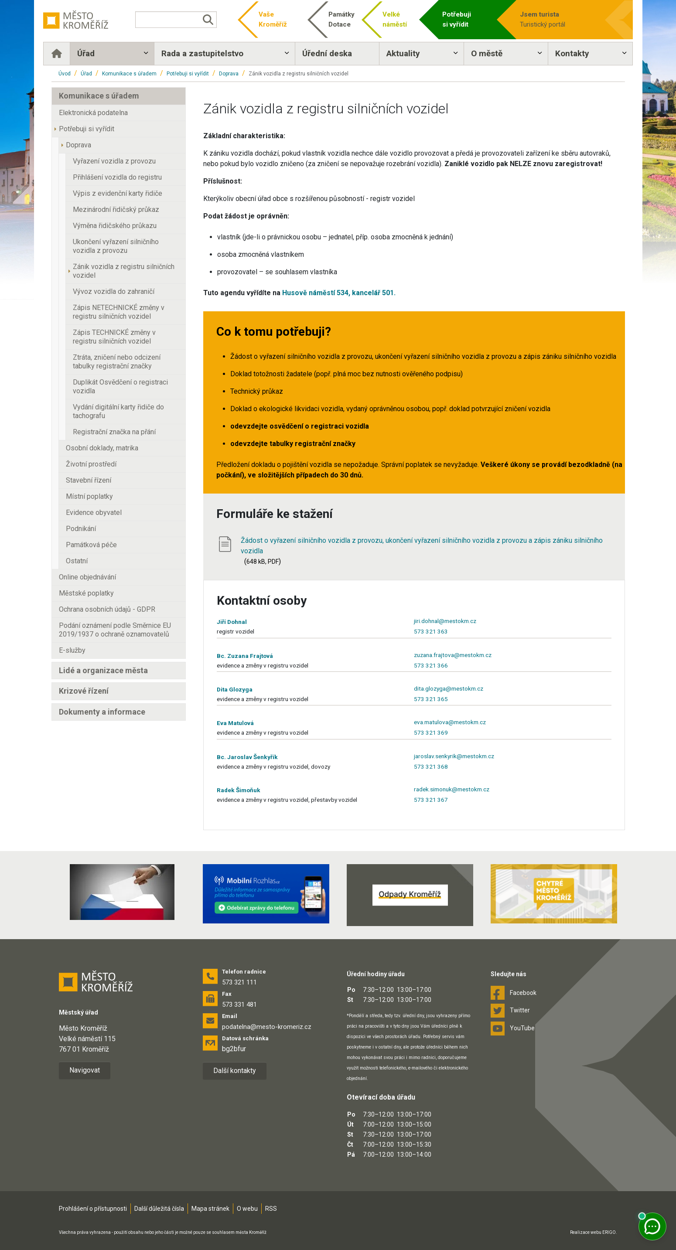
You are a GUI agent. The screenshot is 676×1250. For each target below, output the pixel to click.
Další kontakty (234, 1070)
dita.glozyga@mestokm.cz (448, 688)
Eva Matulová (235, 722)
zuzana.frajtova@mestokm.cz (453, 654)
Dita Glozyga (235, 689)
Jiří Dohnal (232, 621)
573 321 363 (431, 631)
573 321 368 (431, 766)
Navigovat (84, 1070)
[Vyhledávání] (180, 19)
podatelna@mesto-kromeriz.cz (266, 1027)
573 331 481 (239, 1004)
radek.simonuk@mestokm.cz (451, 789)
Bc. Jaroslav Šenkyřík (247, 756)
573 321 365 (431, 698)
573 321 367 (431, 799)
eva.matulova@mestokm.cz (450, 722)
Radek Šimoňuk (238, 790)
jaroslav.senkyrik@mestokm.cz (454, 756)
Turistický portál (551, 19)
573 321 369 (431, 732)
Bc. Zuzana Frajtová (245, 655)
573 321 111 (239, 982)
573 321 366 (431, 665)
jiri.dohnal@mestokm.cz (445, 620)
